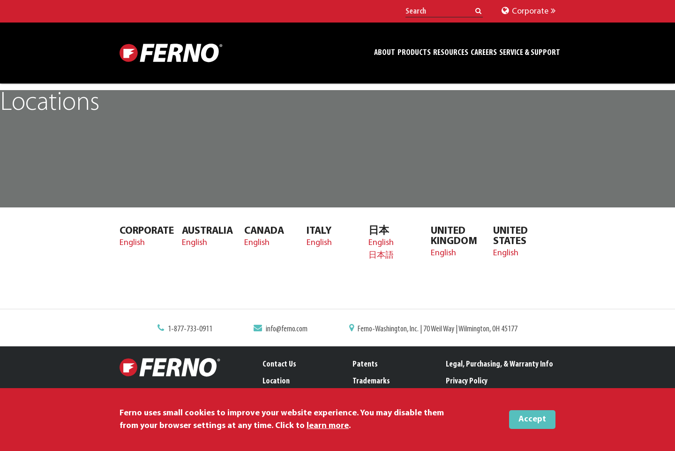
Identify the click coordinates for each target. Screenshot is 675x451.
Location (276, 381)
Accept (532, 419)
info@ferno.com (287, 329)
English (132, 242)
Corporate (528, 11)
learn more (328, 425)
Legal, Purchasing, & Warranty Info (499, 364)
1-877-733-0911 (190, 329)
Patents (365, 364)
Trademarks (371, 381)
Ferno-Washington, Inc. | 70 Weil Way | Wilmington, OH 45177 (438, 329)
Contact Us (279, 364)
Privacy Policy (467, 381)
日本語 (381, 255)
